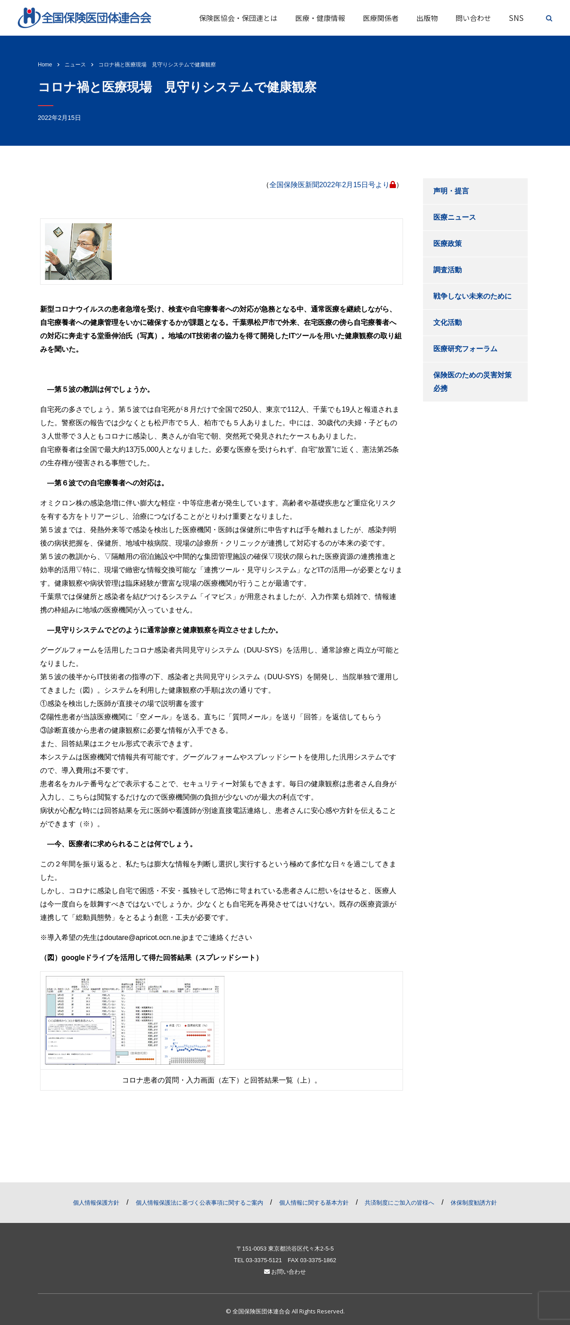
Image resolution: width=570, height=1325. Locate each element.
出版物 (427, 17)
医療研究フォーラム (465, 349)
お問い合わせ (285, 1271)
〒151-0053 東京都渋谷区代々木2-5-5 (285, 1248)
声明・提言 (451, 191)
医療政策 (447, 243)
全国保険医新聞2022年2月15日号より (332, 185)
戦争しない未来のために (472, 296)
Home (45, 65)
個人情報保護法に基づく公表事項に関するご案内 (199, 1202)
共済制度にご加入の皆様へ (399, 1202)
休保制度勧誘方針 (474, 1202)
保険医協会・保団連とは (238, 17)
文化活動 (447, 322)
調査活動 (447, 270)
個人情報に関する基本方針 (314, 1202)
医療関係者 (381, 17)
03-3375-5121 (264, 1260)
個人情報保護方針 (96, 1202)
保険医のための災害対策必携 (472, 381)
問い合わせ (473, 17)
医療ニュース (454, 217)
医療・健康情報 (320, 17)
